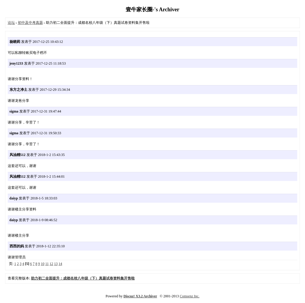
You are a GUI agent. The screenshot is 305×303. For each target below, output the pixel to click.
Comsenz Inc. (189, 296)
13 (56, 264)
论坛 (11, 23)
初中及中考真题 (30, 23)
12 (51, 264)
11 (47, 264)
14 (60, 264)
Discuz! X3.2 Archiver (140, 296)
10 (42, 264)
